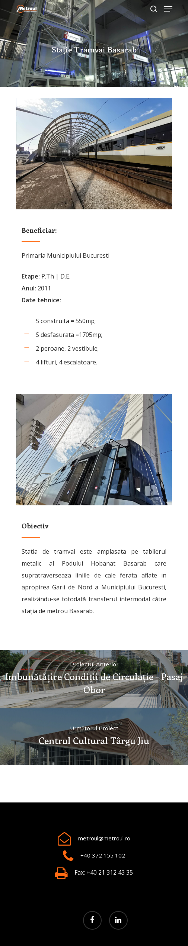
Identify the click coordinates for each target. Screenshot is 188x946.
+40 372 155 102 (102, 855)
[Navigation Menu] (168, 9)
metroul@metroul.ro (104, 838)
